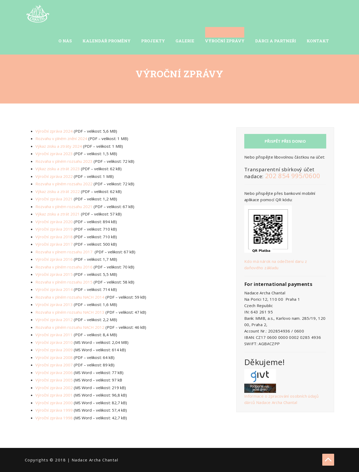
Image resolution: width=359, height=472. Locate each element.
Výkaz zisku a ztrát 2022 (57, 191)
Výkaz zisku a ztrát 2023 (57, 168)
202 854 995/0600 (292, 175)
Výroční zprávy (225, 40)
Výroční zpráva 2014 (54, 289)
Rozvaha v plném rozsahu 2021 (64, 206)
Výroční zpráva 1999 (54, 410)
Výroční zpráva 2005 (54, 380)
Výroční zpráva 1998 (54, 417)
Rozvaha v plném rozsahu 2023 (64, 161)
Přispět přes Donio (285, 141)
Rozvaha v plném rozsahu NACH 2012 (69, 327)
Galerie (185, 40)
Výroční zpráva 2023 (54, 153)
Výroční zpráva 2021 (54, 198)
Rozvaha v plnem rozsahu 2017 (64, 251)
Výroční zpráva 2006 (54, 372)
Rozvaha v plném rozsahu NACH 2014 (69, 297)
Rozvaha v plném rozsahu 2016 (64, 266)
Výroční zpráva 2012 (54, 319)
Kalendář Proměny (106, 40)
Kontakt (318, 40)
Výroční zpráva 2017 (54, 244)
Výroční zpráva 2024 (54, 131)
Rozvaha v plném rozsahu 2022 (64, 183)
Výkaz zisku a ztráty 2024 (58, 146)
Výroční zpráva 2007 (54, 364)
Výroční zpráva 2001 (54, 395)
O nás (65, 40)
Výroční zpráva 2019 (54, 229)
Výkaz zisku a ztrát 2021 (57, 214)
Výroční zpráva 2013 (54, 304)
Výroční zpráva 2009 (54, 349)
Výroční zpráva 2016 (54, 259)
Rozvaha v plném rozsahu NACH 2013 (69, 312)
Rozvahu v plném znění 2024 (61, 138)
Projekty (153, 40)
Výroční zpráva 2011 (54, 334)
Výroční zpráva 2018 (54, 236)
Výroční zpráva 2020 (54, 221)
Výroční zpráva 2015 (54, 274)
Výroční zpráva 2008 (54, 357)
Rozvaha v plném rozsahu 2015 (64, 282)
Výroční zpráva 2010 (54, 342)
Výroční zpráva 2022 (54, 176)
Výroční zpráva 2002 (54, 387)
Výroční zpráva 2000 (54, 402)
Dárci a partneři (275, 40)
